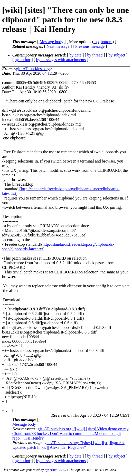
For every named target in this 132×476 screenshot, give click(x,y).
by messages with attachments (61, 60)
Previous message (90, 46)
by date (75, 55)
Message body (51, 42)
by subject (116, 55)
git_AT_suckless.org (33, 68)
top (96, 42)
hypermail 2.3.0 (55, 470)
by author (22, 60)
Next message (57, 46)
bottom (106, 42)
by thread (95, 55)
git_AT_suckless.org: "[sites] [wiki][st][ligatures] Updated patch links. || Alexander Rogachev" (68, 445)
